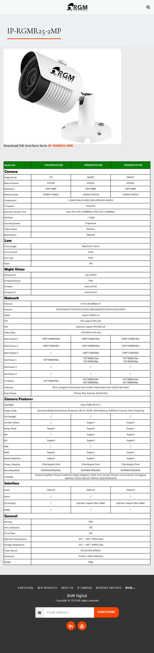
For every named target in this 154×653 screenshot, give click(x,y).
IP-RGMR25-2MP (60, 146)
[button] (5, 7)
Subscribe (106, 612)
